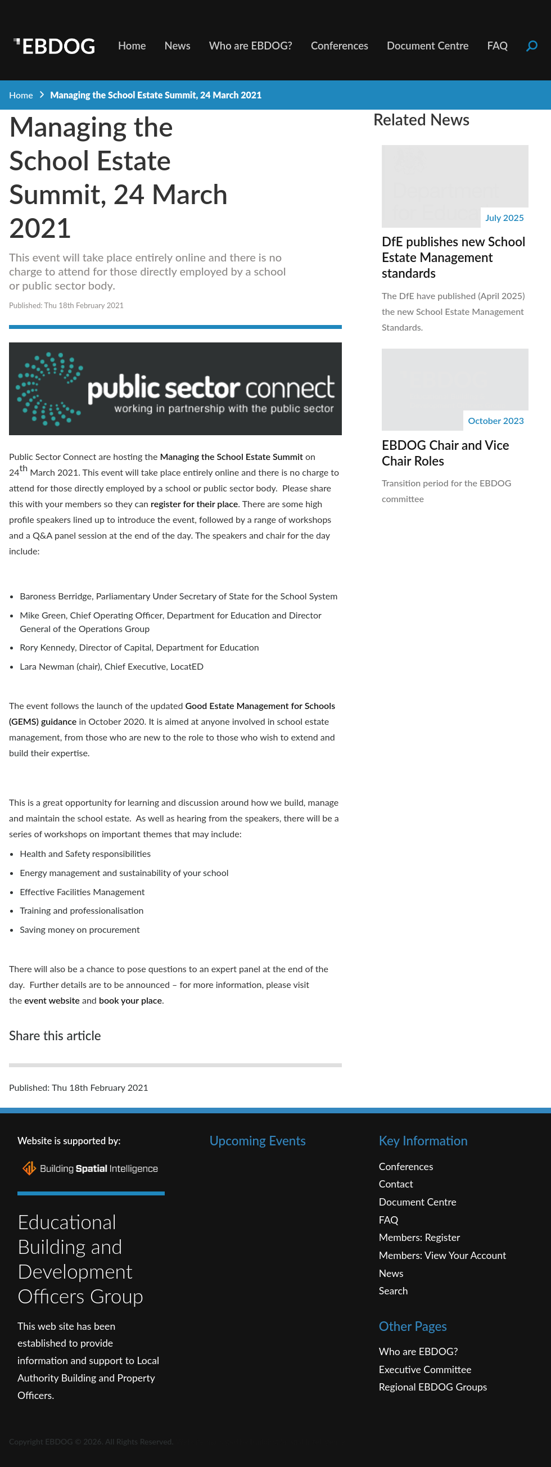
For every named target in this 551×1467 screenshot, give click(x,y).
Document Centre (428, 45)
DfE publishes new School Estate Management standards (453, 257)
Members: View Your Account (443, 1255)
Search (393, 1291)
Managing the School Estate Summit (231, 456)
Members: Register (419, 1237)
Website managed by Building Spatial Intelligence (260, 1441)
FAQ (497, 45)
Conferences (339, 45)
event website (52, 1000)
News (178, 45)
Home (132, 45)
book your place (130, 1000)
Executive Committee (425, 1369)
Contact (396, 1184)
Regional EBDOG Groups (433, 1387)
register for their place (194, 503)
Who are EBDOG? (250, 45)
